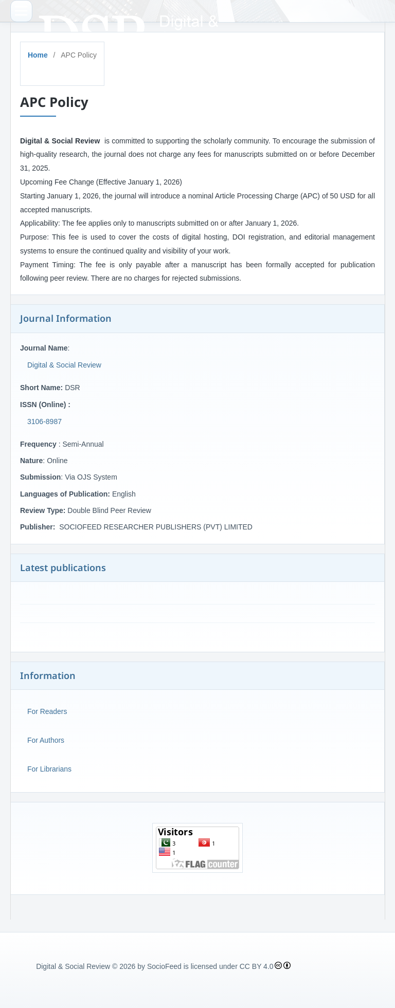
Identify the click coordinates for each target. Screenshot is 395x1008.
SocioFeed (164, 966)
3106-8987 (44, 421)
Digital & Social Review (64, 365)
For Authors (45, 740)
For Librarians (49, 769)
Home (38, 55)
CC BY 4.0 (257, 966)
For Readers (47, 711)
